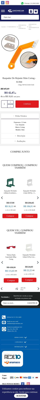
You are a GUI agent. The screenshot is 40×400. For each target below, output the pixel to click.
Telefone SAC (14, 317)
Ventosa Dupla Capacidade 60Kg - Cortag (11, 257)
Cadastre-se (32, 303)
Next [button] (37, 197)
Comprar (27, 104)
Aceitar (21, 396)
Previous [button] (2, 197)
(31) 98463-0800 (30, 3)
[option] (20, 51)
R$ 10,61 (9, 96)
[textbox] (20, 17)
